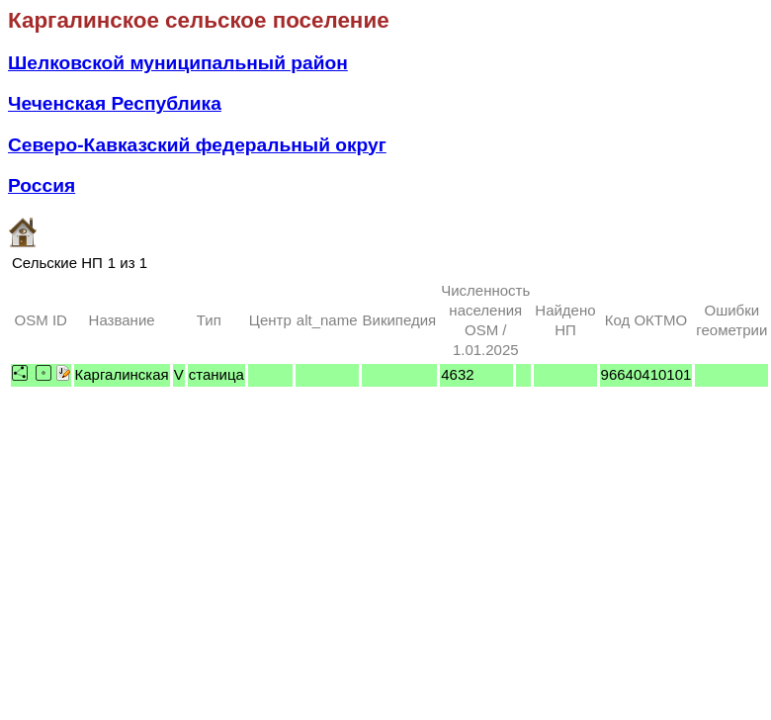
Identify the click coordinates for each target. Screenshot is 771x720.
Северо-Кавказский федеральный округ (197, 145)
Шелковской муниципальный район (178, 62)
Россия (41, 185)
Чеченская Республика (114, 103)
